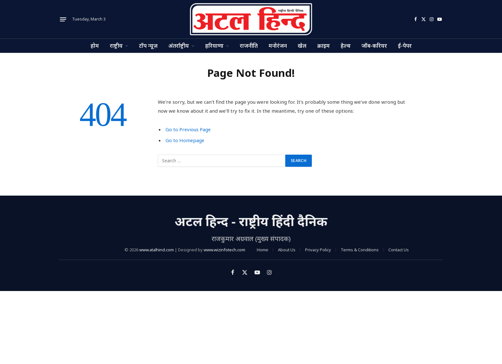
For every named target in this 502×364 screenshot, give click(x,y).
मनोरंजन (278, 45)
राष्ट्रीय (116, 45)
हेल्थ (346, 45)
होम (95, 45)
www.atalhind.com (156, 250)
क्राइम (323, 45)
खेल (302, 45)
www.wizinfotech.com (224, 250)
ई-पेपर (405, 45)
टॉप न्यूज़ (148, 45)
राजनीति (249, 45)
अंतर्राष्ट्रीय (178, 45)
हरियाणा (214, 45)
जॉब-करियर (374, 45)
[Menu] (63, 19)
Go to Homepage (185, 140)
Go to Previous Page (188, 129)
